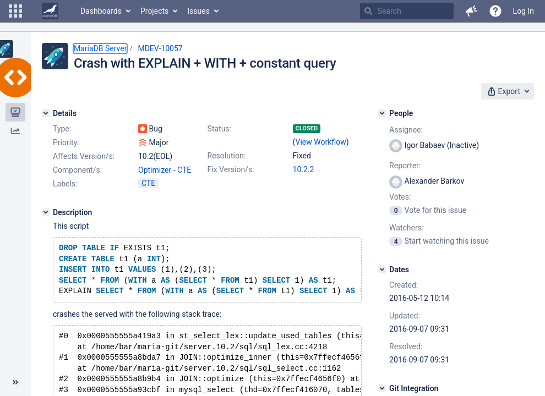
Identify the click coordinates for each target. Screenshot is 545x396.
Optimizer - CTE (164, 170)
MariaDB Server (100, 48)
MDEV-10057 (160, 48)
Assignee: (406, 129)
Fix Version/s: (231, 169)
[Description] (46, 212)
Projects (154, 11)
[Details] (46, 113)
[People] (382, 113)
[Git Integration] (382, 388)
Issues (198, 11)
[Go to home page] (50, 11)
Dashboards (101, 11)
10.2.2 (303, 169)
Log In (523, 11)
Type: (62, 128)
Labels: (65, 183)
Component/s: (77, 170)
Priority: (66, 142)
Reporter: (405, 165)
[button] (15, 11)
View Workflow (321, 142)
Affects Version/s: (84, 156)
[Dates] (382, 269)
